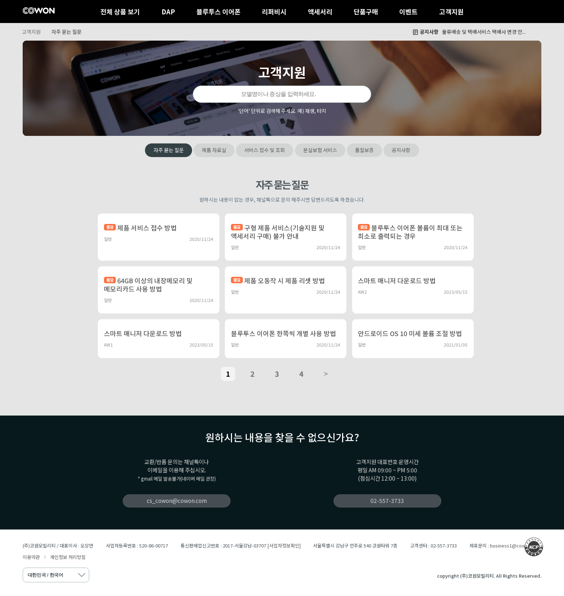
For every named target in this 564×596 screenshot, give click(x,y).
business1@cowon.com (515, 545)
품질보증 (364, 149)
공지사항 (401, 149)
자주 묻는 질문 (66, 31)
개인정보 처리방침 (68, 557)
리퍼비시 (274, 11)
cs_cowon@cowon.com (177, 500)
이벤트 (408, 11)
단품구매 (366, 11)
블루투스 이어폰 (218, 11)
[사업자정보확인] (284, 545)
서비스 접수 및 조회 (264, 149)
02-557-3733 (387, 500)
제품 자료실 (214, 149)
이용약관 (31, 557)
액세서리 (320, 11)
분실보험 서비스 (320, 149)
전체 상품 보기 (120, 11)
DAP (168, 11)
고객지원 (451, 11)
